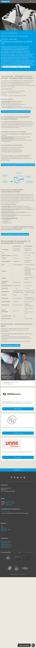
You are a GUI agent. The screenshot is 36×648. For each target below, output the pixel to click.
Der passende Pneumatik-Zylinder (9, 33)
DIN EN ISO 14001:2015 (6, 544)
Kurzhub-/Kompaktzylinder (25, 33)
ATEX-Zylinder (4, 39)
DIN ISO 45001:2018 (5, 547)
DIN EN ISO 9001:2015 (6, 542)
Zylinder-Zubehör (13, 39)
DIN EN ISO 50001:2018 (6, 545)
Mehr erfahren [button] (18, 409)
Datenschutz (3, 527)
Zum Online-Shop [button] (18, 433)
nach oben (18, 470)
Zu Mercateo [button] (18, 457)
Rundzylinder (4, 36)
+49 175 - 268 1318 (5, 511)
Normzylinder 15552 (13, 36)
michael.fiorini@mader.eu (8, 383)
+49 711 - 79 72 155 (10, 503)
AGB (2, 526)
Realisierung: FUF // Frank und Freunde (18, 574)
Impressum (3, 531)
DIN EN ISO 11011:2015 (6, 541)
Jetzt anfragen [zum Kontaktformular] (24, 645)
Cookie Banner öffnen (5, 529)
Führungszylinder (23, 36)
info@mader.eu (9, 504)
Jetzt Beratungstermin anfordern (11, 345)
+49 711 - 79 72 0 (10, 501)
